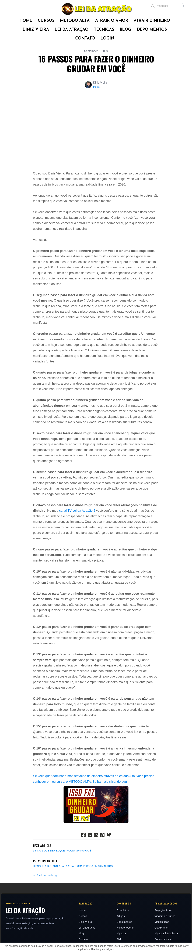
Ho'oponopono (125, 939)
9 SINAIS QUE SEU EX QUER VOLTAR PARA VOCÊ (62, 862)
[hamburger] (11, 5)
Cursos (82, 928)
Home (81, 922)
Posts (96, 86)
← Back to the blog (45, 887)
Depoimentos (124, 934)
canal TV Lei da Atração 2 (77, 523)
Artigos (121, 928)
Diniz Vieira (85, 934)
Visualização (162, 934)
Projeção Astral (164, 922)
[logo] (96, 9)
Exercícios (123, 922)
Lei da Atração (86, 939)
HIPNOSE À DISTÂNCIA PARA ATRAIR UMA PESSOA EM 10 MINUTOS (73, 878)
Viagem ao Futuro (165, 928)
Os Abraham (162, 939)
